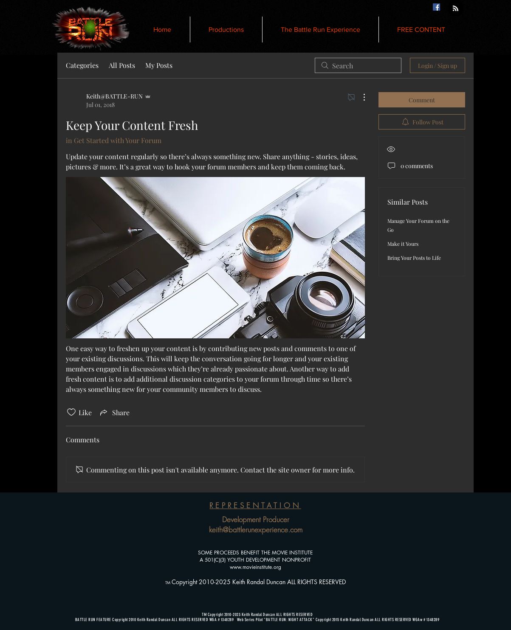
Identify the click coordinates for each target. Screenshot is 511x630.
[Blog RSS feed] (455, 8)
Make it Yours (402, 243)
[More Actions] (360, 97)
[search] (358, 65)
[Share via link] (114, 412)
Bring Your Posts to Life (414, 257)
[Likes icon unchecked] (71, 412)
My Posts (158, 65)
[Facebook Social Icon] (436, 7)
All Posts (122, 65)
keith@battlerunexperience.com (255, 529)
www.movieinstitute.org (255, 567)
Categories (82, 65)
